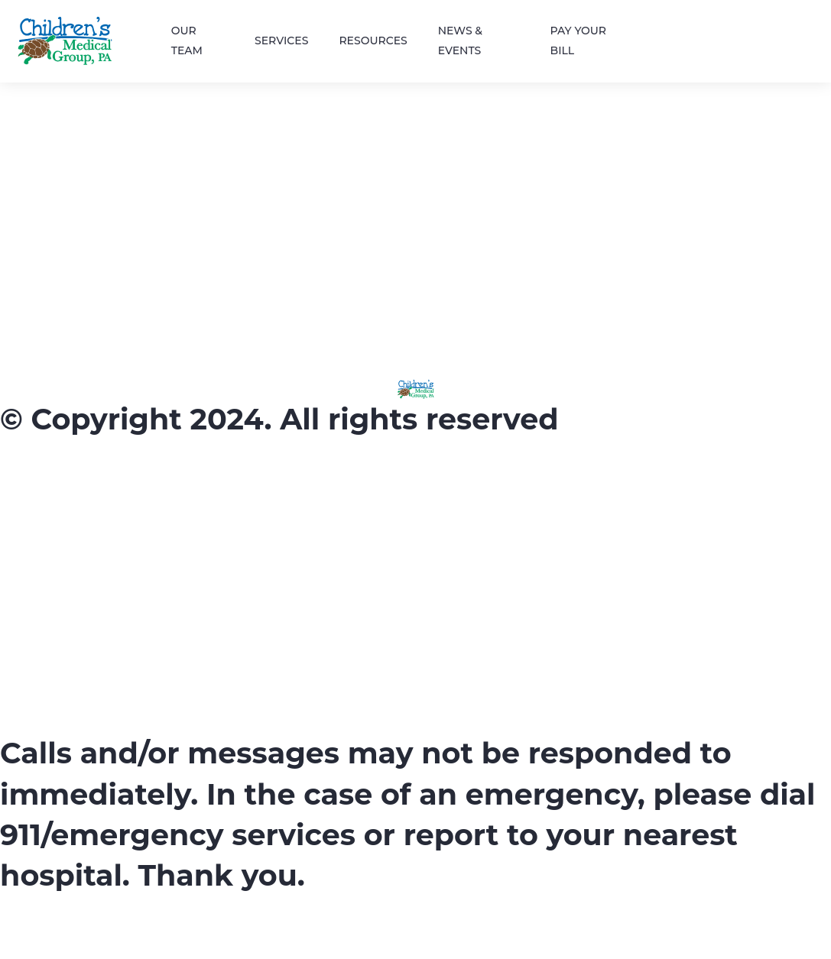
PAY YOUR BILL (578, 41)
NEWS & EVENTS (460, 41)
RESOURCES (373, 40)
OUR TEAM (187, 41)
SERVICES (281, 40)
